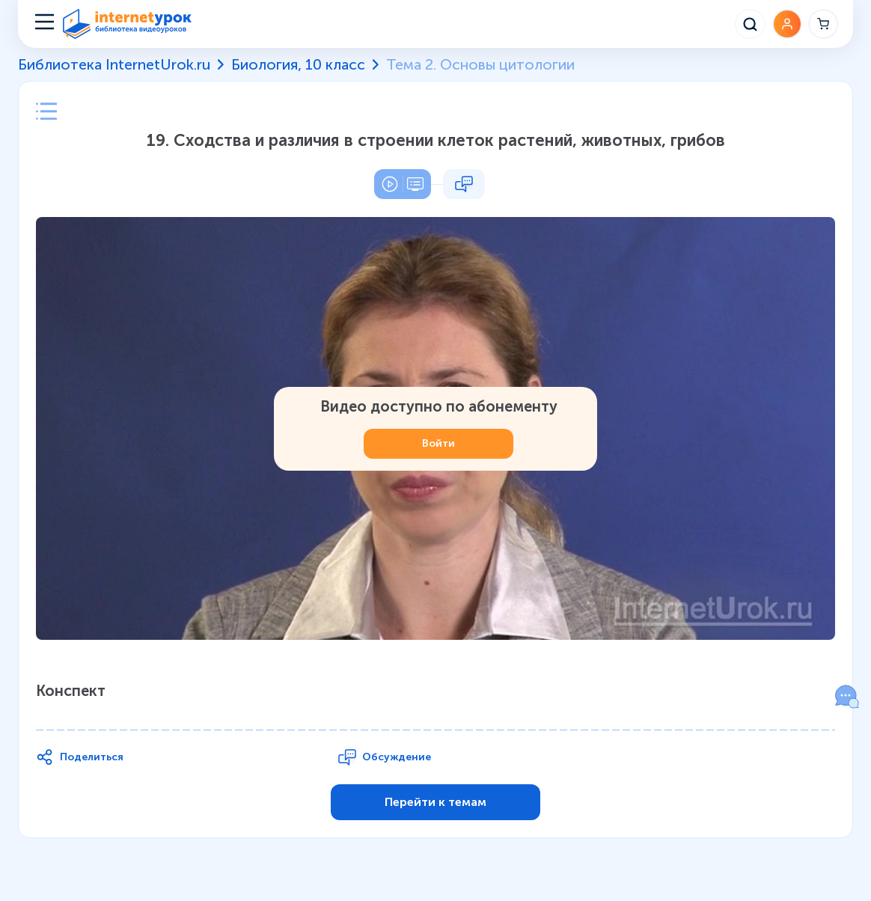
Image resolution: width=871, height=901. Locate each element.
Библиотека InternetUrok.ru (114, 64)
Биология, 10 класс (298, 64)
